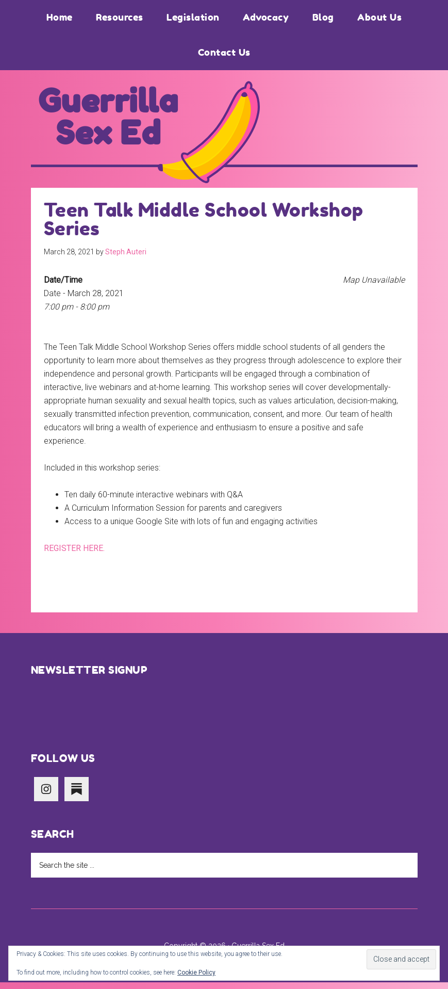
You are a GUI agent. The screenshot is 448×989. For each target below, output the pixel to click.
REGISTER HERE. (74, 555)
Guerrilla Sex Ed (108, 121)
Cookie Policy (196, 972)
